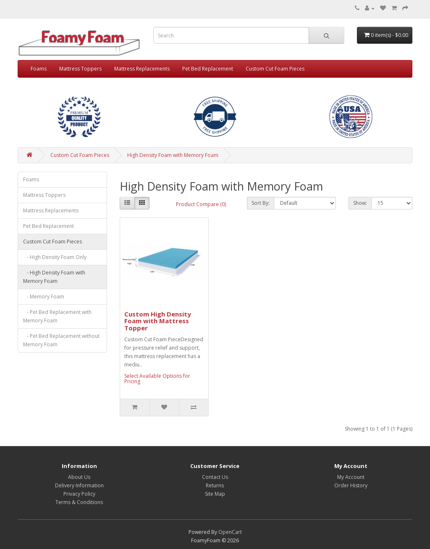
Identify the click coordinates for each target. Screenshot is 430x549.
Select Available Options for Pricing (157, 378)
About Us (79, 477)
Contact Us (215, 477)
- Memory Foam (43, 296)
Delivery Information (79, 485)
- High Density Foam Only (55, 257)
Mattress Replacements (142, 68)
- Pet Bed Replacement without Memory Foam (61, 340)
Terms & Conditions (79, 502)
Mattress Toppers (80, 68)
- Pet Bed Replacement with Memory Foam (57, 316)
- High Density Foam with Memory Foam (54, 277)
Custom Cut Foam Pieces (275, 68)
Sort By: (261, 203)
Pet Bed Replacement (207, 68)
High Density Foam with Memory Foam (172, 155)
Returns (215, 485)
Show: (360, 203)
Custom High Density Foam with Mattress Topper (157, 321)
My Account (350, 477)
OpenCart (230, 532)
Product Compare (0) (201, 204)
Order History (350, 485)
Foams (39, 68)
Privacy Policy (79, 493)
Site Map (215, 493)
